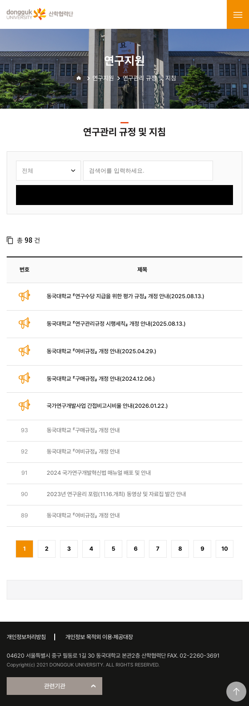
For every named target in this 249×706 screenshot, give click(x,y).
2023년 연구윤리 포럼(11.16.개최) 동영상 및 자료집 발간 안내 (116, 494)
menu (237, 14)
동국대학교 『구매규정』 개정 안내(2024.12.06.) (101, 378)
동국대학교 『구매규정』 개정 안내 (83, 430)
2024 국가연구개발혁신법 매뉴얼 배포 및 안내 (99, 472)
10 (224, 548)
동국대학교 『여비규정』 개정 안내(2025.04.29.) (102, 351)
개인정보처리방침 (26, 637)
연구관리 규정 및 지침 (149, 78)
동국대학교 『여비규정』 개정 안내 (83, 451)
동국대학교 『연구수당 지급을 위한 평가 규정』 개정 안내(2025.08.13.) (126, 296)
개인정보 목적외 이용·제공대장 (99, 637)
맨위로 (236, 692)
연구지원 (103, 78)
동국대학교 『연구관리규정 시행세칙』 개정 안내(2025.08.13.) (116, 323)
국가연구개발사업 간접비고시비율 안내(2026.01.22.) (107, 405)
